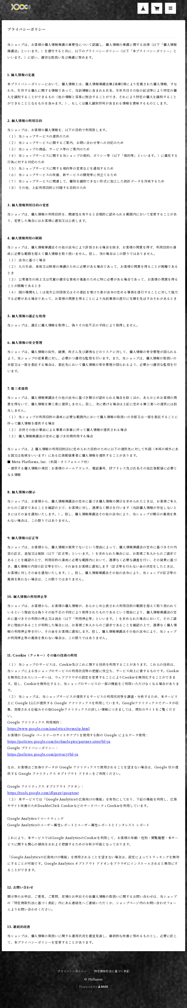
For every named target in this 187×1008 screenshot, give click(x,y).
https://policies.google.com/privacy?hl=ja (42, 754)
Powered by (93, 987)
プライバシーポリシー (72, 971)
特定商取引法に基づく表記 (111, 971)
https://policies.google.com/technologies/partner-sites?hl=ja (58, 742)
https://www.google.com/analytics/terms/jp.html (48, 729)
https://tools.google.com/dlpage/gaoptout (43, 793)
